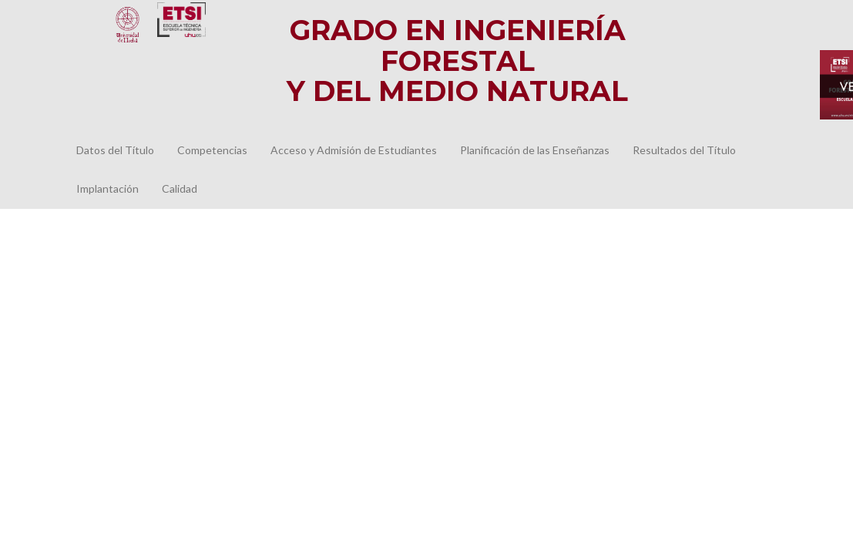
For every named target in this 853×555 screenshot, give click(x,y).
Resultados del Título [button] (684, 149)
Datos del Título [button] (115, 149)
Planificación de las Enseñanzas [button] (535, 149)
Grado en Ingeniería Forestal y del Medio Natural (457, 60)
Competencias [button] (212, 149)
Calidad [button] (179, 188)
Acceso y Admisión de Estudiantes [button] (353, 149)
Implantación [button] (107, 188)
